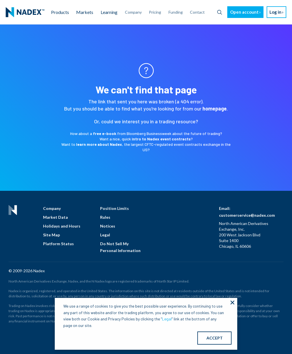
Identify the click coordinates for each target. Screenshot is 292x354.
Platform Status (58, 243)
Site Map (51, 234)
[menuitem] (25, 12)
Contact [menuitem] (197, 12)
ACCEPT (214, 337)
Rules (105, 217)
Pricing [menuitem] (155, 12)
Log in (275, 12)
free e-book (104, 133)
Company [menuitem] (133, 12)
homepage (214, 108)
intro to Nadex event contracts (161, 138)
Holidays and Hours (61, 226)
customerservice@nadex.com (247, 215)
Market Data (55, 217)
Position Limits (114, 208)
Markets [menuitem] (84, 12)
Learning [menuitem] (109, 12)
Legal (105, 234)
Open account (244, 12)
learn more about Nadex (99, 144)
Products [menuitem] (60, 12)
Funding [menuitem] (176, 12)
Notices (107, 226)
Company (52, 208)
